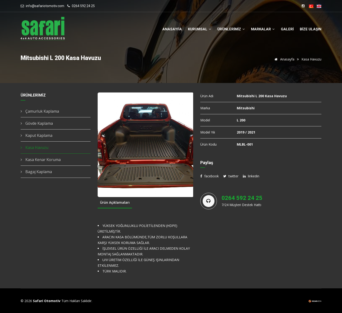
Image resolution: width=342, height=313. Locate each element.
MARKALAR (263, 29)
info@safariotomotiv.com (45, 6)
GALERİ (287, 29)
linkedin (251, 176)
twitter (230, 176)
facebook (209, 176)
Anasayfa (283, 59)
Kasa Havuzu (34, 147)
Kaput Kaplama (36, 135)
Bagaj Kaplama (36, 171)
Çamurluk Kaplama (40, 111)
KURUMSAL (199, 29)
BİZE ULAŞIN (310, 29)
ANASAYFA (172, 29)
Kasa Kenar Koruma (41, 159)
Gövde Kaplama (37, 123)
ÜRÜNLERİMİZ (231, 29)
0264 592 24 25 (83, 6)
